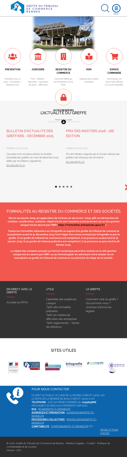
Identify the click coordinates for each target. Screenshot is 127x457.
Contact (91, 443)
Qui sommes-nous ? (98, 303)
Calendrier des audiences (61, 299)
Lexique (51, 303)
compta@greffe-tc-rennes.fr (69, 426)
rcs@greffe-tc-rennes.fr (54, 409)
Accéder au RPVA (17, 302)
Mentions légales (75, 443)
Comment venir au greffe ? (102, 299)
